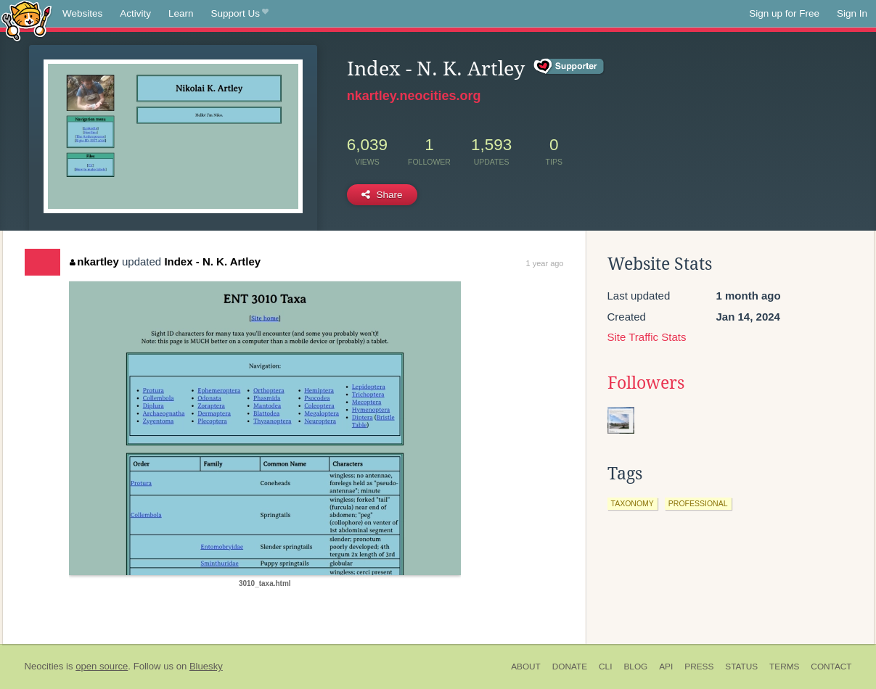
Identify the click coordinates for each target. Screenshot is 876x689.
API (666, 666)
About (526, 666)
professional (698, 503)
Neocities (44, 666)
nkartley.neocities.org (414, 95)
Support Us (240, 14)
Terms (784, 666)
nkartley (94, 261)
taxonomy (632, 503)
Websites (82, 13)
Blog (635, 666)
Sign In (852, 13)
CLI (605, 666)
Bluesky (206, 666)
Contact (831, 666)
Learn (181, 13)
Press (698, 666)
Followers (645, 383)
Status (741, 666)
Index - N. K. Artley (212, 261)
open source (101, 666)
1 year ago (545, 263)
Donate (569, 666)
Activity (135, 13)
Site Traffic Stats (647, 337)
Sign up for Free (784, 13)
